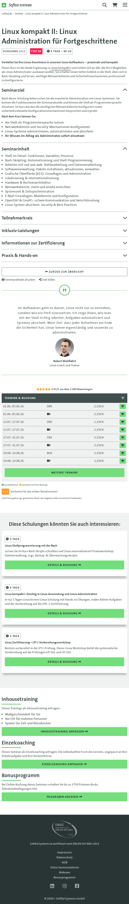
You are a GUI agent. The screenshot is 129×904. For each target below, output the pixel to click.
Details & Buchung (64, 565)
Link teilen (47, 280)
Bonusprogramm (65, 877)
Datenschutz (64, 857)
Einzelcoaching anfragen (64, 764)
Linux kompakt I (61, 68)
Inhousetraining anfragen (64, 731)
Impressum (64, 852)
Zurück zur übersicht (64, 272)
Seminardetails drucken (18, 280)
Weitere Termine (64, 472)
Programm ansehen (64, 797)
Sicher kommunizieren (64, 867)
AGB (64, 862)
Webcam (64, 872)
